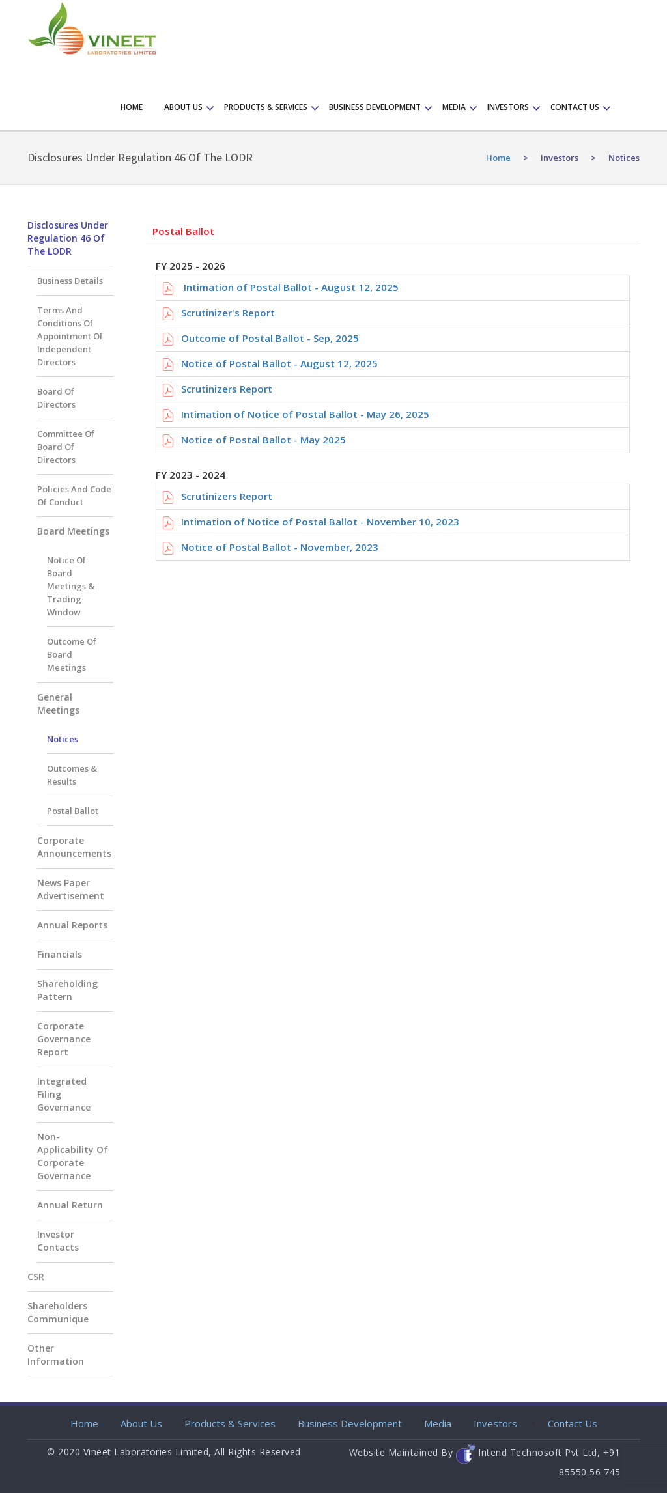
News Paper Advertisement (70, 889)
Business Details (70, 280)
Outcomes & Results (72, 774)
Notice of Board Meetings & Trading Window (70, 586)
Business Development (375, 107)
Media (454, 107)
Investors (508, 107)
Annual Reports (72, 925)
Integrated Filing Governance (64, 1094)
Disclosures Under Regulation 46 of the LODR (67, 238)
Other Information (55, 1354)
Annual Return (70, 1205)
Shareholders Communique (58, 1312)
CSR (35, 1276)
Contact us (574, 107)
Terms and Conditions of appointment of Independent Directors (70, 336)
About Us (183, 107)
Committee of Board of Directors (65, 447)
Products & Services (265, 107)
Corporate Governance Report (64, 1039)
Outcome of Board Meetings (71, 654)
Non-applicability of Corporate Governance (72, 1156)
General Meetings (58, 703)
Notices (62, 739)
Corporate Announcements (74, 846)
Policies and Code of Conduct (74, 495)
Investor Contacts (58, 1240)
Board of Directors (56, 397)
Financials (59, 954)
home (498, 157)
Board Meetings (73, 531)
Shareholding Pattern (67, 990)
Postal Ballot (72, 810)
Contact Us (572, 1423)
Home (132, 107)
